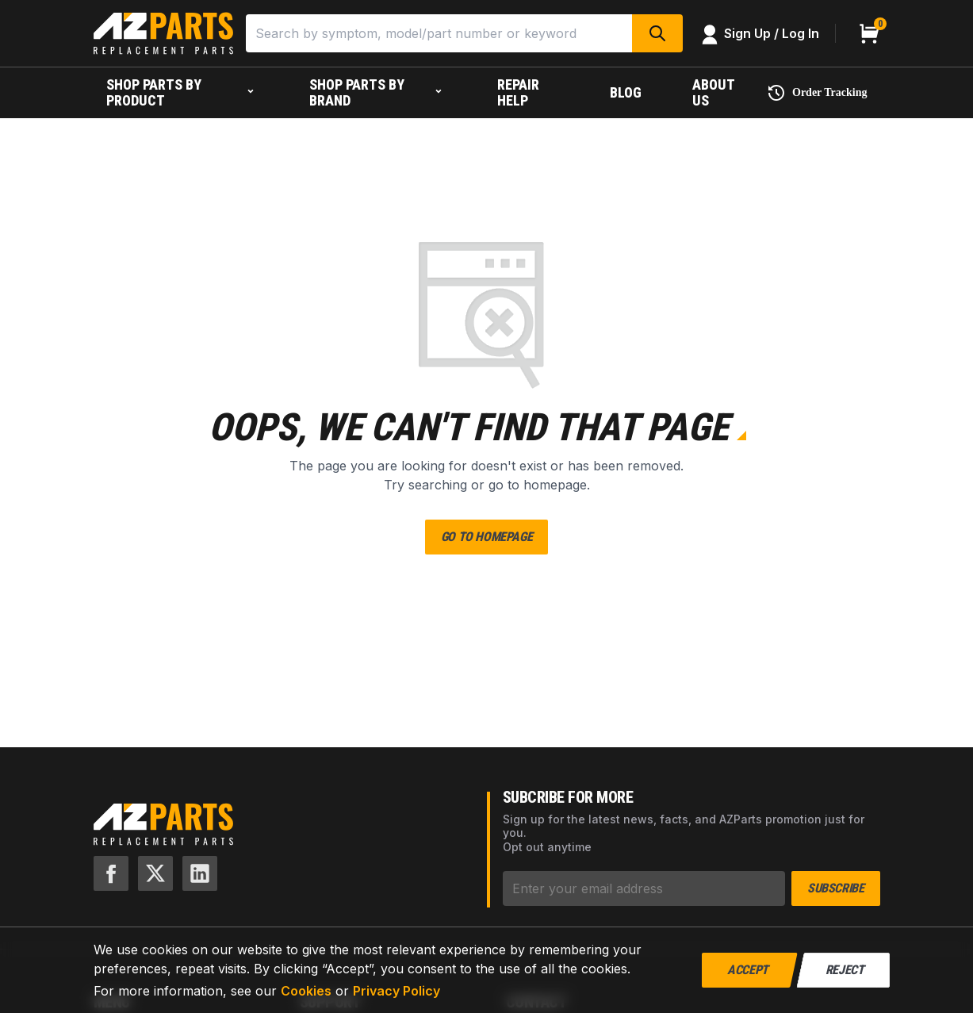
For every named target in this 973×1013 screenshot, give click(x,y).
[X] (155, 873)
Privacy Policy (396, 991)
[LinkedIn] (199, 873)
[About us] (717, 92)
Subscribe (835, 888)
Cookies (306, 991)
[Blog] (625, 92)
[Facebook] (111, 873)
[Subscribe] (644, 888)
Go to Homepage (486, 536)
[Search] (439, 33)
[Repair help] (528, 92)
